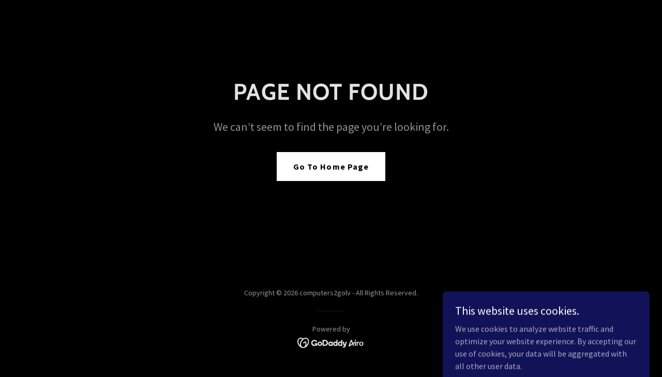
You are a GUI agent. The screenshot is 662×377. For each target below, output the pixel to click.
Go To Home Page (330, 166)
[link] (331, 342)
